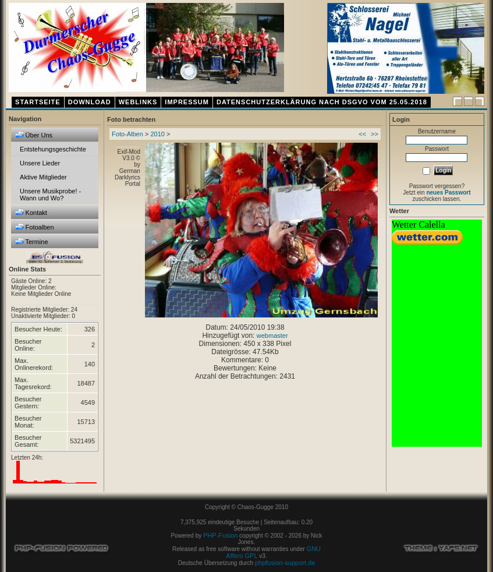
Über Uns (34, 135)
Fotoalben (34, 227)
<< (362, 133)
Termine (31, 241)
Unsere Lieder (40, 163)
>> (374, 133)
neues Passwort (448, 192)
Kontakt (31, 212)
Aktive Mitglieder (43, 177)
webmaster (272, 335)
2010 (157, 133)
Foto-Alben (127, 133)
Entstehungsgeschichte (53, 149)
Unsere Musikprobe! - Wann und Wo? (50, 195)
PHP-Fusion (220, 535)
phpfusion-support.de (285, 562)
